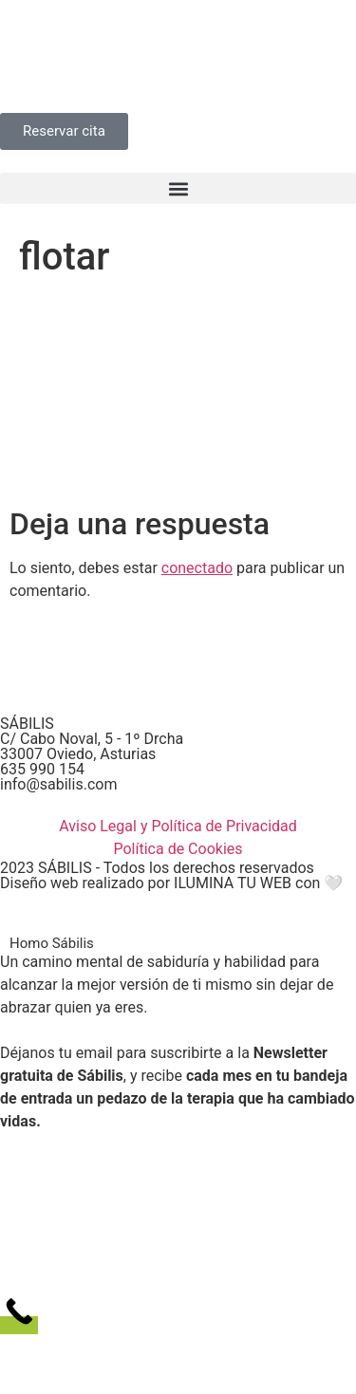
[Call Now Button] (19, 1325)
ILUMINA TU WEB (232, 883)
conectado (197, 568)
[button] (178, 188)
